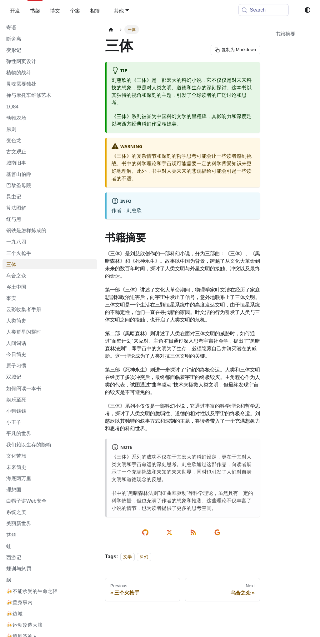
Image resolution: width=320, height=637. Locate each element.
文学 (127, 556)
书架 (35, 10)
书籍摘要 (285, 34)
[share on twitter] (170, 532)
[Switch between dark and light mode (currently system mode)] (307, 10)
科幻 (144, 556)
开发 (15, 10)
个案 (75, 10)
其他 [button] (119, 10)
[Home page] (111, 29)
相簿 (95, 10)
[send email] (219, 532)
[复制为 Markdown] (234, 50)
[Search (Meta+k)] (263, 10)
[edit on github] (146, 532)
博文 (55, 10)
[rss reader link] (194, 532)
